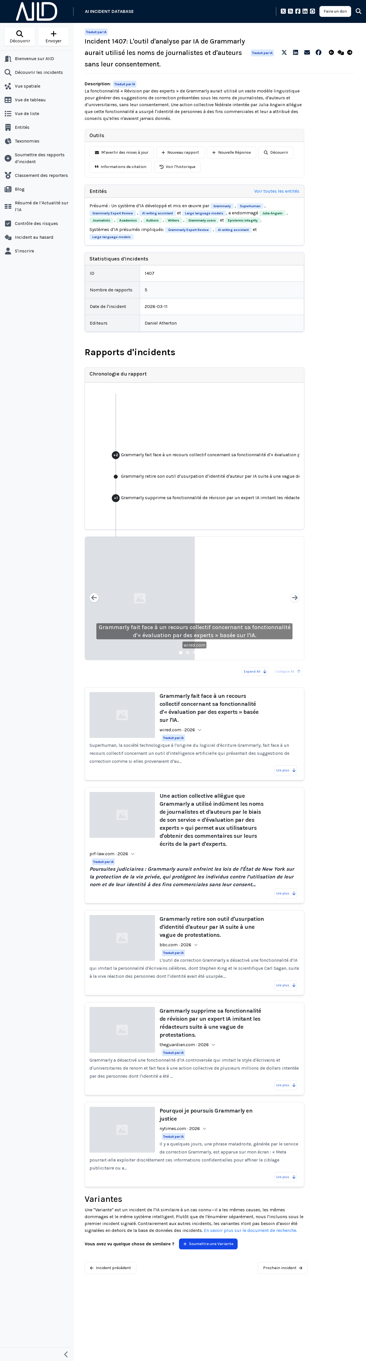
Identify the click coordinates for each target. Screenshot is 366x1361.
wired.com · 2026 (177, 729)
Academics (128, 220)
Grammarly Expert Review (112, 213)
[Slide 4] (201, 652)
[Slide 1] (180, 652)
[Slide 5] (208, 652)
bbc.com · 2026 (175, 944)
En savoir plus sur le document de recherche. (250, 1230)
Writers (173, 220)
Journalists (101, 220)
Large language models (204, 213)
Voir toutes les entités (276, 191)
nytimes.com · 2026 (180, 1128)
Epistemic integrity (243, 220)
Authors (152, 220)
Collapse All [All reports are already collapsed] (288, 671)
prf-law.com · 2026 (108, 853)
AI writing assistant (157, 213)
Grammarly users (202, 220)
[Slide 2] (187, 652)
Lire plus (286, 770)
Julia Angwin (272, 213)
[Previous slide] (94, 598)
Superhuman (250, 206)
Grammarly (222, 206)
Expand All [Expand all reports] (255, 671)
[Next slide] (294, 598)
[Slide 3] (194, 652)
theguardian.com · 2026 (184, 1044)
